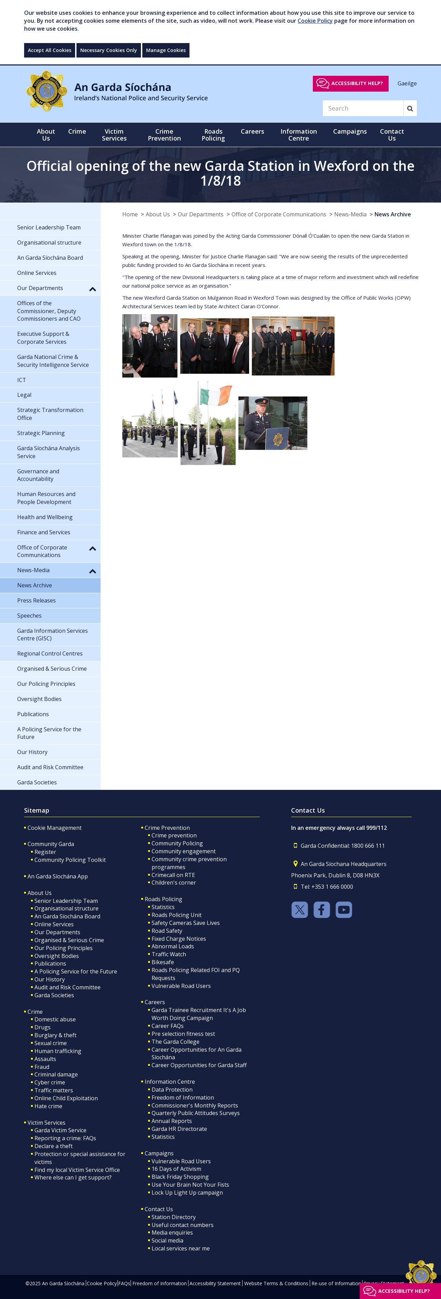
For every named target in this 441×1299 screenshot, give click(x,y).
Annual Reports (172, 1121)
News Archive (393, 214)
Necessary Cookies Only (108, 50)
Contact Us (159, 1209)
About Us (158, 214)
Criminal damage (56, 1074)
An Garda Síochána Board (67, 916)
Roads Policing (163, 899)
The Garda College (175, 1041)
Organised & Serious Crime (69, 940)
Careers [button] (252, 131)
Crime (35, 1012)
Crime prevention (174, 835)
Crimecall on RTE (173, 875)
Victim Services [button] (114, 134)
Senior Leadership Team (66, 901)
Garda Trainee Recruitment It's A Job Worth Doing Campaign (199, 1014)
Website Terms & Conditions (276, 1283)
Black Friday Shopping (180, 1177)
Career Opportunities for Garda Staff (199, 1065)
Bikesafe (163, 962)
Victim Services (46, 1122)
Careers (155, 1002)
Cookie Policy (315, 20)
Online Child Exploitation (66, 1098)
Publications (50, 963)
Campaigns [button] (350, 131)
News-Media (350, 214)
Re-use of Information (336, 1283)
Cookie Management (55, 828)
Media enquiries (172, 1232)
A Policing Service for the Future (75, 971)
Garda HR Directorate (179, 1129)
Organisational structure (66, 908)
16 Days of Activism (176, 1169)
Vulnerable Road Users (181, 986)
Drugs (42, 1027)
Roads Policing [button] (213, 134)
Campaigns (159, 1153)
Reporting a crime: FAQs (65, 1138)
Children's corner (174, 882)
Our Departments (201, 214)
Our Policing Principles (63, 948)
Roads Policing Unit (177, 915)
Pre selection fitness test (183, 1034)
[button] (92, 288)
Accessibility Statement (215, 1283)
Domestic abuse (55, 1019)
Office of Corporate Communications (279, 214)
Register (45, 852)
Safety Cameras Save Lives (186, 923)
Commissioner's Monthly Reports (195, 1105)
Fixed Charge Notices (179, 938)
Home (130, 214)
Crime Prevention (167, 828)
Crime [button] (77, 131)
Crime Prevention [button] (164, 134)
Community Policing (177, 843)
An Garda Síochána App (58, 876)
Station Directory (174, 1217)
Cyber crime (49, 1082)
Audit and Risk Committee (67, 987)
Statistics (163, 907)
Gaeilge (407, 83)
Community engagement (184, 851)
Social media (167, 1240)
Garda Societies (54, 995)
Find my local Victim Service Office (77, 1170)
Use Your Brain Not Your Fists (190, 1184)
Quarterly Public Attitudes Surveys (196, 1113)
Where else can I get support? (73, 1177)
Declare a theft (53, 1146)
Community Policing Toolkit (70, 860)
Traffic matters (53, 1090)
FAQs (124, 1283)
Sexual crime (50, 1043)
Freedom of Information (183, 1097)
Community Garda (51, 844)
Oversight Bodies (56, 956)
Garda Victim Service (60, 1130)
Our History (49, 979)
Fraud (41, 1067)
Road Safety (167, 931)
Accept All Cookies (49, 50)
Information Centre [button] (298, 134)
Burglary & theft (55, 1035)
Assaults (45, 1059)
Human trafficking (57, 1051)
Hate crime (48, 1106)
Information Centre (170, 1081)
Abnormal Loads (173, 946)
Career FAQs (168, 1026)
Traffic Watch (169, 954)
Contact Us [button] (392, 134)
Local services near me (181, 1248)
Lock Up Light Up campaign (187, 1192)
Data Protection (172, 1089)
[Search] (363, 108)
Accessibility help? (357, 83)
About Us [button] (46, 134)
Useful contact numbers (183, 1225)
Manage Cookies (166, 50)
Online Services (54, 924)
